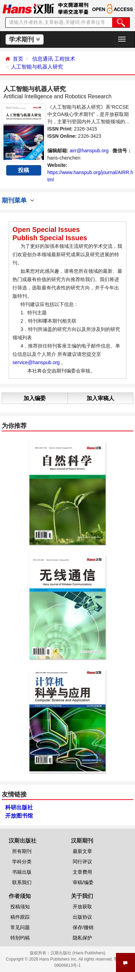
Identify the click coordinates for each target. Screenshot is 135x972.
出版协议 (82, 917)
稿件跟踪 (20, 917)
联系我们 (22, 882)
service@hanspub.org (36, 362)
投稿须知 (20, 906)
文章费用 (82, 872)
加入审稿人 (100, 398)
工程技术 (64, 59)
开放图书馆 (19, 816)
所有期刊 (22, 851)
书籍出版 (22, 872)
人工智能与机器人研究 (37, 67)
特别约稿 (20, 937)
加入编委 (35, 398)
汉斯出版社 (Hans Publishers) (78, 953)
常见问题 (20, 927)
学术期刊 (24, 39)
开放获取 (82, 906)
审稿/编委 (83, 882)
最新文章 (82, 851)
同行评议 (82, 861)
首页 (18, 59)
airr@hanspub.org (89, 150)
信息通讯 (42, 59)
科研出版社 (19, 807)
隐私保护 (82, 937)
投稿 (23, 170)
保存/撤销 (83, 927)
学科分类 (22, 861)
